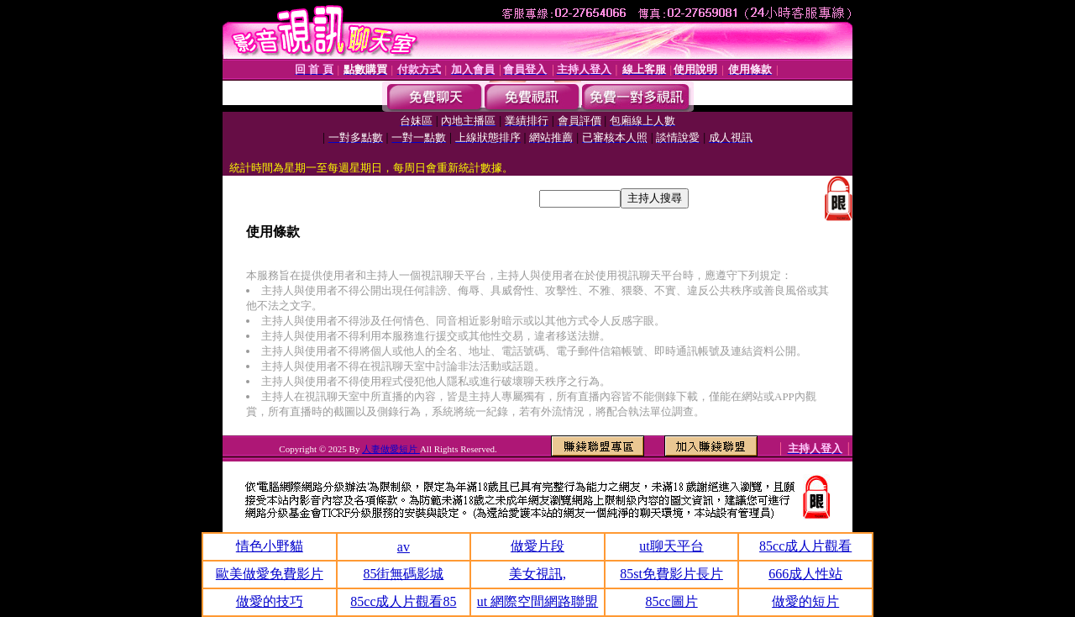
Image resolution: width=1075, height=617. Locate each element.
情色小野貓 (269, 546)
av (403, 547)
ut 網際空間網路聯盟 (537, 601)
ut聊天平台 (671, 546)
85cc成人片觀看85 (403, 601)
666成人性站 (805, 574)
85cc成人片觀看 (805, 546)
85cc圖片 (671, 601)
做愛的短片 (805, 601)
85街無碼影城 (403, 574)
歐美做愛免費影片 (269, 574)
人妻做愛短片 (391, 449)
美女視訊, (537, 574)
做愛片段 (537, 546)
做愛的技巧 (269, 601)
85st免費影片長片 (671, 574)
